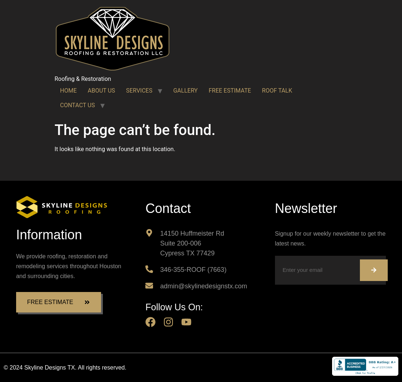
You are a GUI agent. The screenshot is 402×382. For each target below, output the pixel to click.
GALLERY (185, 90)
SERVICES (139, 90)
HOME (68, 90)
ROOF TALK (277, 90)
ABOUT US (101, 90)
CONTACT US (77, 105)
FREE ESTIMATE (230, 90)
